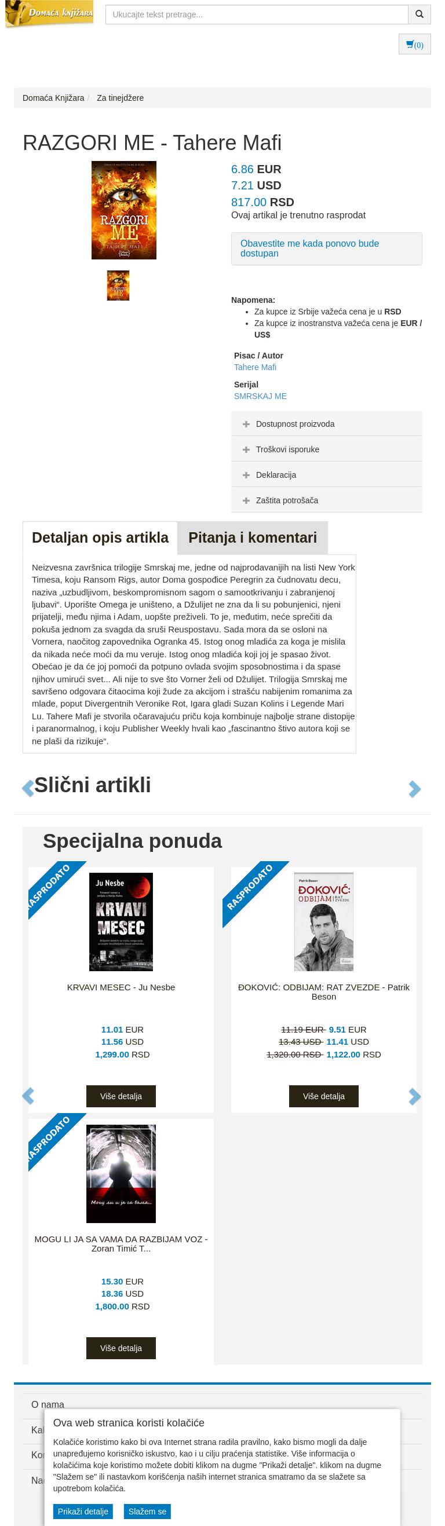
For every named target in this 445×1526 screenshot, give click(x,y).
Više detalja (121, 1096)
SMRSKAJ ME (260, 396)
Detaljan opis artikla (100, 537)
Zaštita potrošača (279, 500)
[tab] (326, 423)
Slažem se (147, 1511)
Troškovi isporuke (279, 449)
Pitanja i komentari (252, 537)
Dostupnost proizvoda (287, 424)
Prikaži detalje (83, 1511)
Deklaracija (268, 475)
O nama (47, 1405)
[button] (29, 788)
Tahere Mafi (255, 367)
